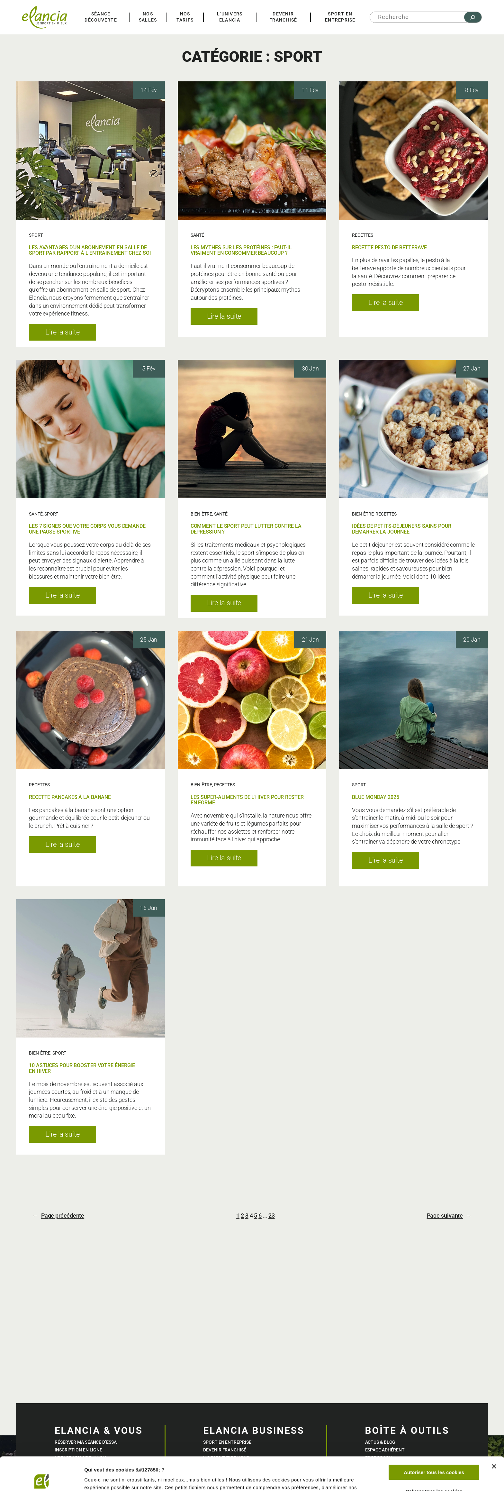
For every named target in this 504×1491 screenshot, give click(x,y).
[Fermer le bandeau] (494, 1432)
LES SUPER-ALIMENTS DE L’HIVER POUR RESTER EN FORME (247, 800)
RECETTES (362, 235)
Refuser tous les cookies (434, 1456)
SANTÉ (197, 235)
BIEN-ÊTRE (201, 514)
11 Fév (310, 90)
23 (271, 1215)
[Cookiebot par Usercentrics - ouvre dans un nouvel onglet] (42, 1478)
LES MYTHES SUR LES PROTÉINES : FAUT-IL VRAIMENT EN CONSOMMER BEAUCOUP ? (241, 250)
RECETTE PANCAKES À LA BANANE (70, 797)
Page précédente (58, 1216)
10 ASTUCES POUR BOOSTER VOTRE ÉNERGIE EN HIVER (82, 1068)
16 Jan (148, 908)
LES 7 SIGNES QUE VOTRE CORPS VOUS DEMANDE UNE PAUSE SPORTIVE (87, 529)
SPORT (36, 235)
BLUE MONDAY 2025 (375, 797)
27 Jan (471, 368)
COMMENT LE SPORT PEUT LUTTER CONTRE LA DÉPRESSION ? (246, 529)
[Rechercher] (473, 17)
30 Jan (310, 368)
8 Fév (472, 90)
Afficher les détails (106, 1478)
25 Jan (148, 639)
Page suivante (449, 1216)
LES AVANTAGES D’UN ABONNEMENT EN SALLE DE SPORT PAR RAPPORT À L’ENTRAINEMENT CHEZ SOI (90, 250)
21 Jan (310, 639)
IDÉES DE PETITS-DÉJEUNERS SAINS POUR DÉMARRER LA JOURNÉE (401, 529)
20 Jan (471, 639)
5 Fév (149, 368)
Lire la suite (70, 334)
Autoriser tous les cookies (434, 1438)
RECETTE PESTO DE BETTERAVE (389, 248)
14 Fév (148, 90)
